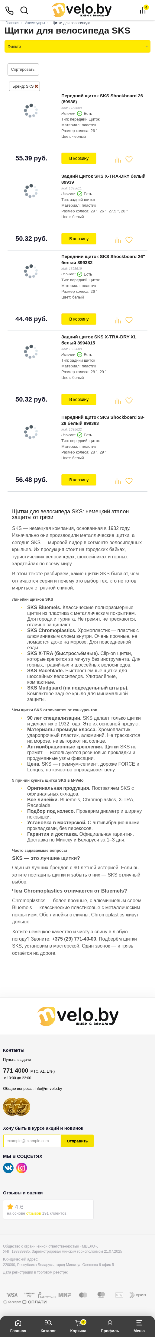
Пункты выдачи (17, 1056)
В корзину (79, 158)
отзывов (33, 1210)
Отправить (77, 1138)
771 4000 (15, 1067)
